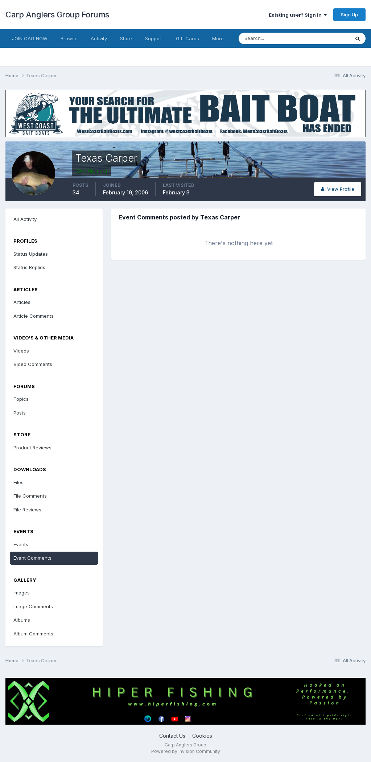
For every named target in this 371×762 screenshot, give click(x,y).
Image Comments (33, 606)
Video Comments (32, 364)
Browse (69, 38)
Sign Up (349, 14)
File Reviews (27, 509)
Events (20, 544)
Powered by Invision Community (185, 751)
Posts (19, 413)
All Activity (25, 219)
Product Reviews (32, 447)
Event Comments (32, 558)
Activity (99, 38)
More (218, 38)
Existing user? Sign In (298, 15)
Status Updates (30, 254)
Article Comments (33, 316)
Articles (21, 302)
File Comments (30, 496)
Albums (21, 620)
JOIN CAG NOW (30, 38)
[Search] (270, 38)
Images (21, 593)
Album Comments (33, 634)
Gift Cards (187, 38)
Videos (21, 351)
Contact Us (172, 736)
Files (18, 482)
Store (126, 38)
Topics (21, 399)
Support (154, 38)
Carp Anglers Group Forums (57, 14)
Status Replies (29, 267)
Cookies (202, 736)
